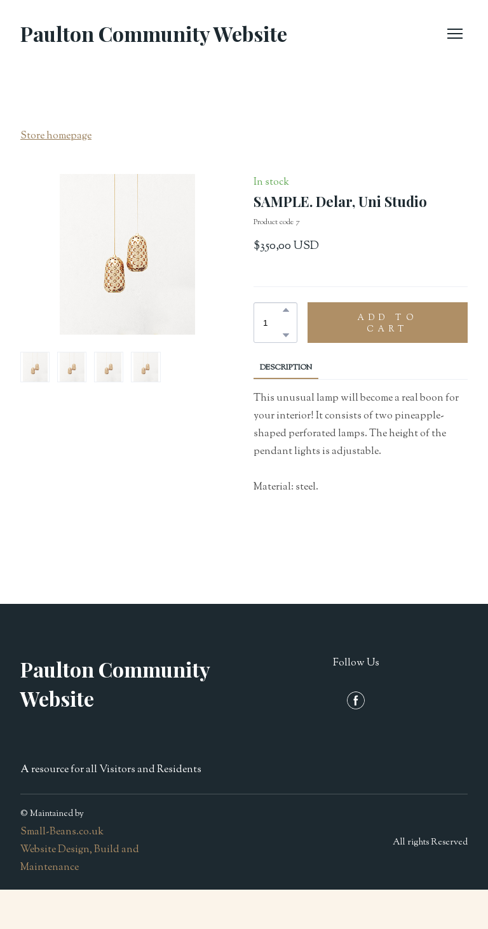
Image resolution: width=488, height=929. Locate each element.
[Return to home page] (153, 33)
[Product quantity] (272, 322)
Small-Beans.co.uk (62, 832)
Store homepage (56, 136)
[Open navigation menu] (455, 33)
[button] (286, 310)
